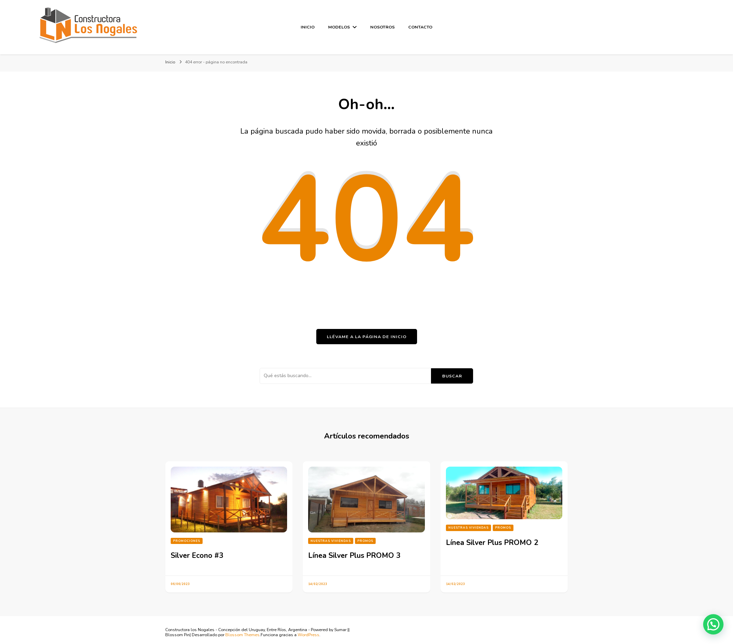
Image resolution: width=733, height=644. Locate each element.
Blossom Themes (242, 635)
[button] (713, 624)
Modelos (339, 27)
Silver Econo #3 (197, 555)
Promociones (186, 541)
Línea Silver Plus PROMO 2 (492, 543)
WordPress (308, 635)
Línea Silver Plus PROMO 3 (354, 555)
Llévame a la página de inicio (367, 336)
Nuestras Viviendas (331, 541)
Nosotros (382, 27)
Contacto (420, 27)
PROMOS (365, 541)
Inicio (308, 27)
